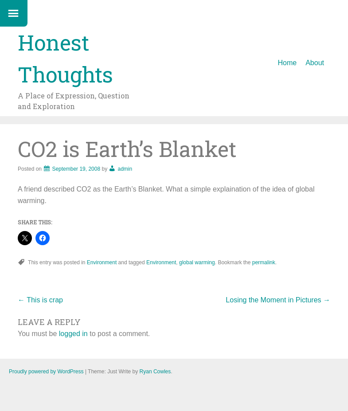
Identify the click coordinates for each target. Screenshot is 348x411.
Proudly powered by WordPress (46, 371)
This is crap (40, 300)
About (314, 63)
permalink (263, 262)
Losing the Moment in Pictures (278, 300)
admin (124, 169)
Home (287, 63)
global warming (197, 262)
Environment (102, 262)
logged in (73, 333)
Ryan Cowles (155, 371)
